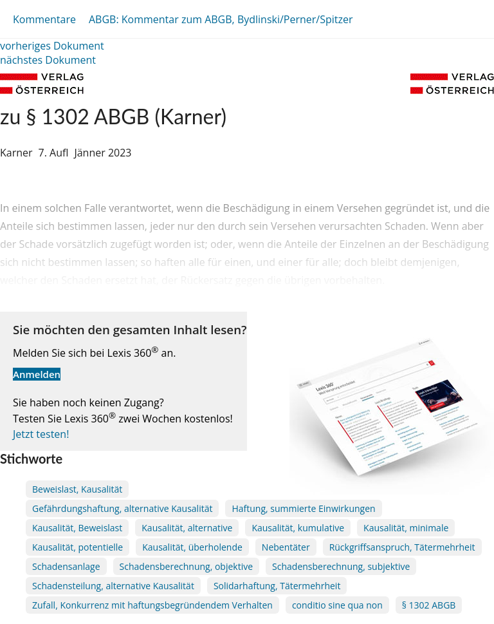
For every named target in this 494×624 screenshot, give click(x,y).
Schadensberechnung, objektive (186, 566)
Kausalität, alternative (187, 528)
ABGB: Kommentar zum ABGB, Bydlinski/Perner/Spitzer (221, 19)
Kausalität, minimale (405, 528)
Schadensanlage (66, 566)
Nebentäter (286, 547)
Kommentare (44, 19)
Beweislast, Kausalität (77, 489)
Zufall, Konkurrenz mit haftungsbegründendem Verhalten (152, 605)
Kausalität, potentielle (77, 547)
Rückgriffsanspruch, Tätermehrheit (402, 547)
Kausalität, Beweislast (77, 528)
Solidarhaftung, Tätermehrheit (277, 586)
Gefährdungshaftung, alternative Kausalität (122, 508)
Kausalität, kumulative (298, 528)
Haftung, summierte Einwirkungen (303, 508)
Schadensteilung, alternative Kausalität (113, 586)
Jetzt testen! (41, 434)
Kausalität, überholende (192, 547)
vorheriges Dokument (52, 46)
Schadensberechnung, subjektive (341, 566)
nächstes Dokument (48, 60)
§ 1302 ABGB (429, 605)
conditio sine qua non (337, 605)
